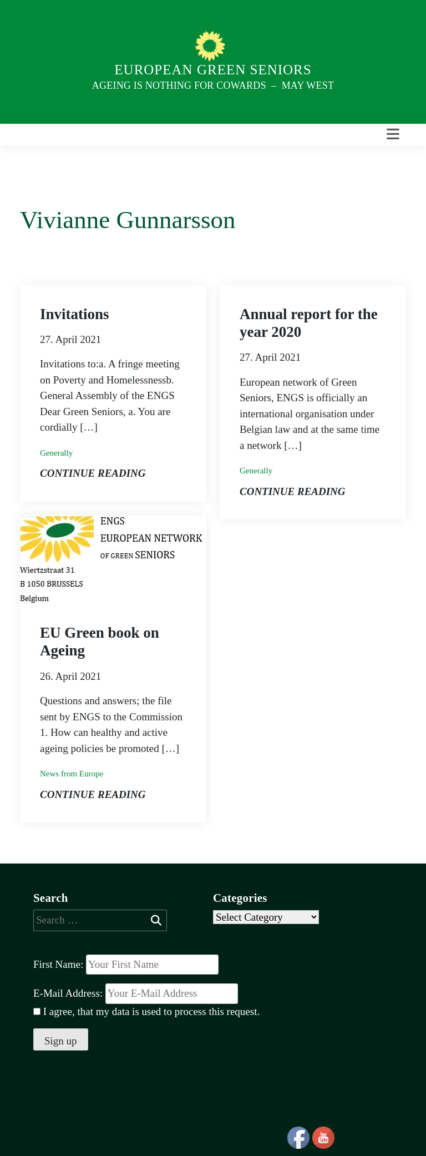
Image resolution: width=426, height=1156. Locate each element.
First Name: (58, 964)
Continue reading (93, 473)
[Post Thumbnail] (111, 558)
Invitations (74, 314)
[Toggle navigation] (393, 134)
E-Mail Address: (135, 993)
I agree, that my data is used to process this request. (146, 1011)
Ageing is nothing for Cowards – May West (213, 85)
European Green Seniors (212, 69)
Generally (56, 452)
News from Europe (71, 773)
